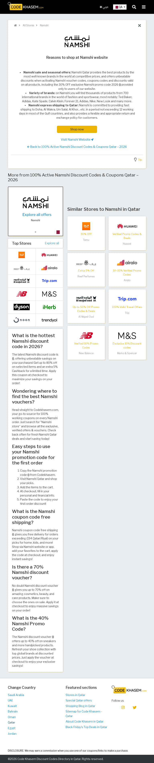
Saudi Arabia (16, 695)
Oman (12, 717)
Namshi (44, 25)
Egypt (11, 728)
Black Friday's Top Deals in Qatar (86, 727)
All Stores (28, 25)
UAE (10, 700)
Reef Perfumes (86, 276)
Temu (86, 239)
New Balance (86, 353)
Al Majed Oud (86, 316)
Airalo (127, 280)
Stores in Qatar (75, 695)
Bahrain (13, 711)
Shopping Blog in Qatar (80, 706)
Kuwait (12, 706)
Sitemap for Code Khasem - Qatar (84, 714)
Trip (127, 312)
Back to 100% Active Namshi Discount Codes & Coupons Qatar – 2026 (77, 147)
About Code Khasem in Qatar (84, 721)
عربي (104, 6)
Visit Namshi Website (77, 140)
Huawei (127, 243)
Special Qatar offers (79, 700)
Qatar (11, 722)
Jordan (12, 733)
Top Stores (21, 243)
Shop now (77, 129)
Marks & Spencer (127, 353)
